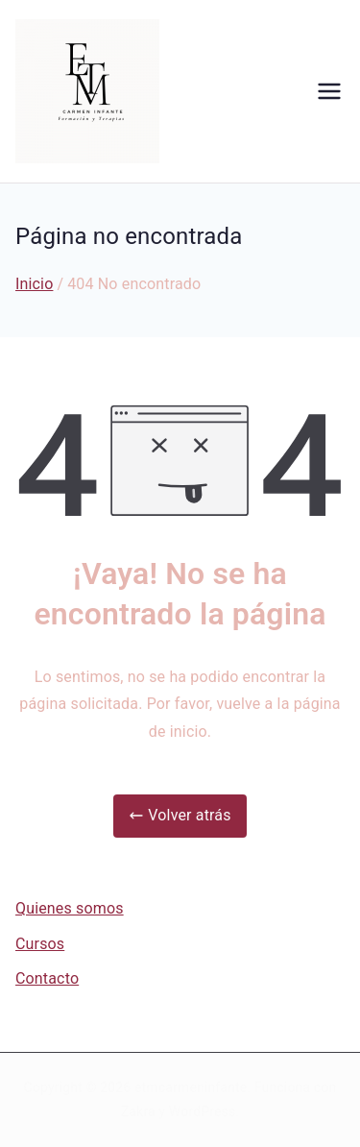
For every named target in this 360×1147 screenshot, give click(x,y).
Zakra (138, 1111)
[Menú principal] (329, 91)
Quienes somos (69, 908)
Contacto (47, 978)
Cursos (39, 944)
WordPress (202, 1111)
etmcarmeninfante (190, 1087)
